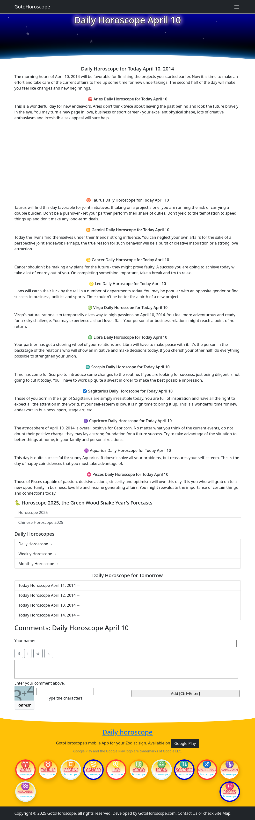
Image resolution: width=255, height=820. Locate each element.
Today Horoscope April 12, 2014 (47, 595)
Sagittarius (207, 769)
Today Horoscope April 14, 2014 (47, 615)
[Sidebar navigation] (237, 7)
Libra (161, 769)
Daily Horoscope (33, 544)
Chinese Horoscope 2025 (40, 522)
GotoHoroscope (32, 6)
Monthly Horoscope (36, 563)
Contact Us (187, 813)
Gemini (71, 769)
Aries (25, 769)
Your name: (25, 640)
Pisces (229, 791)
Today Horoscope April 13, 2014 (47, 605)
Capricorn (229, 769)
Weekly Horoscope (35, 553)
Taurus (48, 769)
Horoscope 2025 (33, 512)
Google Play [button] (185, 743)
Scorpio (184, 769)
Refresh (24, 705)
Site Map (222, 813)
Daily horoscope (127, 732)
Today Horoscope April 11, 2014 (47, 585)
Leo (116, 769)
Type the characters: (65, 698)
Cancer (93, 769)
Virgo (139, 769)
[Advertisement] (128, 158)
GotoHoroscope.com (157, 813)
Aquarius (25, 791)
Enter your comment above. (40, 683)
